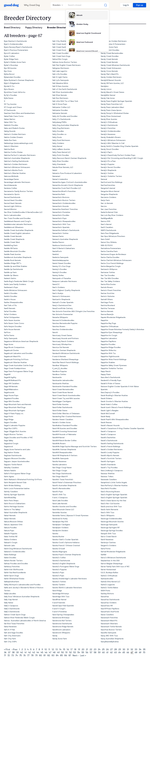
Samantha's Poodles (60, 215)
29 (119, 649)
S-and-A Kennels (59, 356)
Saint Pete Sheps (11, 501)
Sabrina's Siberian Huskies (15, 173)
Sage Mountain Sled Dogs (15, 407)
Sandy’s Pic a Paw (108, 161)
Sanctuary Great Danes (62, 335)
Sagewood (8, 446)
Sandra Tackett (58, 585)
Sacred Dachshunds (12, 197)
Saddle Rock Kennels (12, 260)
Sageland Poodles (11, 398)
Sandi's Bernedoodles (61, 488)
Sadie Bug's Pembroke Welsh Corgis (19, 281)
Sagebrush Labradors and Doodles (18, 353)
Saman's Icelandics (60, 179)
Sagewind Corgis (11, 443)
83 (53, 655)
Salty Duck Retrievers (61, 140)
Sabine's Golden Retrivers (15, 134)
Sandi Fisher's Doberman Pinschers (66, 482)
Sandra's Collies (59, 558)
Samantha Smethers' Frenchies (65, 209)
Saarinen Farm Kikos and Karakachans (19, 113)
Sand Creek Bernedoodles (63, 389)
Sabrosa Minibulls (11, 176)
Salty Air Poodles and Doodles (65, 116)
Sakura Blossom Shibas (13, 522)
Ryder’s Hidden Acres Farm (15, 62)
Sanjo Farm (105, 200)
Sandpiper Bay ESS (60, 522)
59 (99, 652)
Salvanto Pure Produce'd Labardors (67, 173)
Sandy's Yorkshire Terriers (111, 176)
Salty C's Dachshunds (61, 119)
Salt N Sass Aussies (60, 86)
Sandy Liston (106, 89)
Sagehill (7, 374)
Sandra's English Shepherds (63, 564)
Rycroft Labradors (11, 53)
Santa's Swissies (108, 296)
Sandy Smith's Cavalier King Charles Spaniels (119, 146)
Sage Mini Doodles (12, 401)
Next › (75, 655)
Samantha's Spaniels (61, 227)
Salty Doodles (58, 131)
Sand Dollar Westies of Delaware (66, 413)
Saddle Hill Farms (11, 248)
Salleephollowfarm (11, 582)
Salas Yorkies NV (10, 536)
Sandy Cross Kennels (109, 71)
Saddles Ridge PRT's (12, 263)
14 (60, 649)
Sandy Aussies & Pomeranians (113, 44)
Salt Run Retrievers (60, 98)
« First (7, 649)
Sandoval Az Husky (60, 519)
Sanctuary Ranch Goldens (63, 341)
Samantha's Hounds (60, 206)
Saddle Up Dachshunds (13, 269)
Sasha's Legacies (108, 585)
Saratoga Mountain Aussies (112, 522)
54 (78, 652)
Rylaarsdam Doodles (12, 77)
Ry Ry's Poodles (10, 95)
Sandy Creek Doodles (110, 56)
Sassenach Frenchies (109, 618)
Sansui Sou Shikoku (109, 242)
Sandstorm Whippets (61, 633)
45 (42, 652)
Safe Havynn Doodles (13, 326)
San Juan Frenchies (109, 209)
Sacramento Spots (12, 194)
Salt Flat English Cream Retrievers (66, 65)
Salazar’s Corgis (10, 542)
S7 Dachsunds (10, 110)
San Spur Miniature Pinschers (113, 236)
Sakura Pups (9, 531)
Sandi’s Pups (57, 492)
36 (5, 652)
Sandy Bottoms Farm (109, 47)
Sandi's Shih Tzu (59, 495)
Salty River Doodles (60, 161)
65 (123, 652)
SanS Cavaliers (107, 227)
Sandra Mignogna (59, 552)
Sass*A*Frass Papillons (110, 609)
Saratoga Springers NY (110, 528)
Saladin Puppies (10, 534)
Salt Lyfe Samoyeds (60, 80)
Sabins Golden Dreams (13, 137)
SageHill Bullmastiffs (12, 380)
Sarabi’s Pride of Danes (110, 383)
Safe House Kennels (12, 329)
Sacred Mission (10, 209)
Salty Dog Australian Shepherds (65, 125)
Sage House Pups (11, 395)
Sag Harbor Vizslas (11, 452)
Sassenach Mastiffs (109, 621)
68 (136, 652)
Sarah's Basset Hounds (110, 425)
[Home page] (11, 5)
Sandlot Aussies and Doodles (64, 506)
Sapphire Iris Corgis (109, 335)
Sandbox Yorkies (59, 374)
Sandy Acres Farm (59, 639)
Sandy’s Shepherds (108, 170)
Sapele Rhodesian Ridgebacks (113, 317)
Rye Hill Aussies (10, 68)
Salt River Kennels (59, 95)
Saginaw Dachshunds (13, 455)
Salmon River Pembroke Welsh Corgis (19, 618)
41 (26, 652)
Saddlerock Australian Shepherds (18, 257)
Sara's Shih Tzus (107, 512)
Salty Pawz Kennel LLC (61, 152)
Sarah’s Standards (108, 465)
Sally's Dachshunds (12, 609)
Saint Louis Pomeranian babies (17, 488)
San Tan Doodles (108, 275)
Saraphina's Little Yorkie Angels (114, 482)
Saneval (104, 179)
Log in (126, 5)
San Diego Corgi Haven (62, 468)
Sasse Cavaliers (107, 615)
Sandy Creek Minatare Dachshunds (115, 65)
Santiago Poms (107, 302)
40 (21, 652)
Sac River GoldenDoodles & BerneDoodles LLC (23, 212)
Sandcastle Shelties (60, 383)
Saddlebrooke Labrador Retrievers (18, 224)
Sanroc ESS (105, 221)
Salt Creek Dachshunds (62, 47)
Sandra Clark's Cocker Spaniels (65, 539)
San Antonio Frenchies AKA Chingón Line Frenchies (73, 311)
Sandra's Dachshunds (61, 561)
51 (66, 652)
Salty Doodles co (59, 134)
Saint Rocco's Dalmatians (14, 503)
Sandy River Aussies (109, 119)
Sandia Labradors (59, 465)
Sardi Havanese (107, 539)
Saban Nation (9, 119)
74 (16, 655)
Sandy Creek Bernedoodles (112, 53)
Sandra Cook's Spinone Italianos (66, 542)
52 (70, 652)
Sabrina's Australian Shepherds (17, 158)
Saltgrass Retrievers (60, 68)
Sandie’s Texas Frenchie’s (62, 479)
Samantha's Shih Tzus (61, 224)
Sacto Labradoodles (12, 215)
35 (144, 649)
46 (46, 652)
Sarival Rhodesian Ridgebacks (113, 552)
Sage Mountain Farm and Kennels (17, 404)
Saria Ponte (106, 549)
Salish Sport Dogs (11, 576)
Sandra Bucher (58, 536)
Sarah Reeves (106, 422)
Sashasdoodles (107, 579)
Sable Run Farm (10, 140)
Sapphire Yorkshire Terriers (112, 368)
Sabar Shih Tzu (10, 122)
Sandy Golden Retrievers (111, 77)
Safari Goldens (10, 314)
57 (91, 652)
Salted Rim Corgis (60, 59)
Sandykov (105, 86)
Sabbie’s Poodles (11, 125)
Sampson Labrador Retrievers (64, 281)
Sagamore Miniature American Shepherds (21, 341)
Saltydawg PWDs (59, 122)
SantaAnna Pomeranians (111, 248)
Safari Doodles (10, 311)
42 (29, 652)
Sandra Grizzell (58, 549)
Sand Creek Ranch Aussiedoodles (66, 395)
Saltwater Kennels (59, 113)
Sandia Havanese (59, 461)
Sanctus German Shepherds (64, 350)
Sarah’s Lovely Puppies (110, 452)
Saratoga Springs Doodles (112, 531)
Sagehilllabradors (11, 389)
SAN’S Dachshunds (108, 230)
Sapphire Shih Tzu (108, 353)
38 (13, 652)
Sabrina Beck (9, 149)
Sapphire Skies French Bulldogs (114, 359)
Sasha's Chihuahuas (109, 576)
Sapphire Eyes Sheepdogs (111, 332)
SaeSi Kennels (9, 308)
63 (115, 652)
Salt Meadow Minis (60, 83)
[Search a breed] (87, 5)
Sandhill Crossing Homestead (64, 431)
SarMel (103, 555)
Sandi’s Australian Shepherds (64, 485)
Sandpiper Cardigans (61, 525)
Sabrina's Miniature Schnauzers (17, 167)
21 (87, 649)
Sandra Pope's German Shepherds (66, 555)
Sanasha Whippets (60, 317)
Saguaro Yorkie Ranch (13, 465)
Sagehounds (9, 392)
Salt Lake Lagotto (59, 71)
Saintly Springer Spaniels (14, 495)
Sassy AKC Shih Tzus (109, 636)
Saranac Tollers (107, 476)
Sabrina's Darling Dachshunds (16, 161)
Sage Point (8, 416)
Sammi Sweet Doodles (61, 263)
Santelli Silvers (107, 299)
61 (107, 652)
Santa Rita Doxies (108, 284)
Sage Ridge (9, 419)
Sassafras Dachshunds (110, 600)
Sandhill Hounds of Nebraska (64, 434)
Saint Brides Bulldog (12, 485)
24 (99, 649)
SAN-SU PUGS (107, 245)
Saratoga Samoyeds (109, 525)
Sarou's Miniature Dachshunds (113, 558)
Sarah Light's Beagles (110, 410)
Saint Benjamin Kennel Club (15, 482)
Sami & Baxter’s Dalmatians (63, 248)
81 (45, 655)
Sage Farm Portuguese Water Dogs (18, 371)
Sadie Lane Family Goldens (15, 284)
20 (83, 649)
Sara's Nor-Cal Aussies (110, 503)
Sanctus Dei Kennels (60, 347)
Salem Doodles (10, 558)
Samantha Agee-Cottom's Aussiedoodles (69, 182)
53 (74, 652)
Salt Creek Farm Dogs (61, 56)
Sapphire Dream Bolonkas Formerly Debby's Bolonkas (122, 329)
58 (95, 652)
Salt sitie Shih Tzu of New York (65, 101)
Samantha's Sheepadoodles (64, 221)
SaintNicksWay (10, 498)
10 (46, 649)
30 (124, 649)
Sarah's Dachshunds (109, 440)
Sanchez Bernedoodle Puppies (65, 323)
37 (9, 652)
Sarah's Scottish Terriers (111, 458)
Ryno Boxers (9, 89)
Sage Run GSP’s (10, 428)
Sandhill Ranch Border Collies (64, 440)
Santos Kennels (107, 311)
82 (48, 655)
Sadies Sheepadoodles (13, 302)
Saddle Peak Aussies (12, 254)
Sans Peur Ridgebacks (110, 233)
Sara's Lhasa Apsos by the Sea (113, 501)
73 (12, 655)
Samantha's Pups (59, 218)
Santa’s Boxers (107, 287)
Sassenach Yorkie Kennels (111, 627)
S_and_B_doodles (59, 368)
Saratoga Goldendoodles (111, 519)
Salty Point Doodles (60, 155)
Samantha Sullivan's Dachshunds (65, 230)
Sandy (54, 636)
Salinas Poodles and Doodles (16, 564)
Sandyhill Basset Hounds (111, 80)
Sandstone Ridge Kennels (62, 627)
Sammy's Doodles (59, 269)
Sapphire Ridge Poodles (111, 347)
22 (91, 649)
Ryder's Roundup (11, 65)
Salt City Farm (10, 639)
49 (58, 652)
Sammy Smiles (58, 275)
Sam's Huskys (57, 293)
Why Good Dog (32, 5)
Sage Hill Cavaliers (11, 383)
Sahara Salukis (10, 470)
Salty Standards (59, 164)
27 (111, 649)
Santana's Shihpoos (109, 269)
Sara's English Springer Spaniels (114, 495)
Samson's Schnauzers (61, 296)
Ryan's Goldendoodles (13, 44)
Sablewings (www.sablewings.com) (18, 143)
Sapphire (104, 320)
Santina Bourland (108, 305)
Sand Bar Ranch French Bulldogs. (65, 362)
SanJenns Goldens (108, 197)
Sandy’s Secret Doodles (111, 167)
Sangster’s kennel (108, 188)
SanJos (104, 206)
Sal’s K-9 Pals (9, 630)
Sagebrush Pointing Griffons (16, 359)
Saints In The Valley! (12, 509)
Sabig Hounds (10, 131)
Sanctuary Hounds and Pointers (65, 338)
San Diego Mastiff (60, 476)
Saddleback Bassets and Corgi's (17, 221)
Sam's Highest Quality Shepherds (66, 290)
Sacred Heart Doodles (13, 200)
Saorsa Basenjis (107, 314)
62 (111, 652)
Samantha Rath (58, 194)
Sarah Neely (105, 416)
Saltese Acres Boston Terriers (64, 62)
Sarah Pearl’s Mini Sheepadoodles (115, 419)
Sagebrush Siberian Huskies (15, 362)
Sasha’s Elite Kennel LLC (110, 582)
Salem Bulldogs (10, 555)
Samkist (55, 254)
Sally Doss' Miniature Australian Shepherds (22, 597)
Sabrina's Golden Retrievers (15, 164)
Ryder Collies (9, 56)
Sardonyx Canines (108, 542)
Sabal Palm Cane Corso (14, 116)
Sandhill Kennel (58, 437)
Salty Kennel (57, 146)
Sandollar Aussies (59, 512)
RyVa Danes (8, 98)
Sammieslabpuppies (60, 260)
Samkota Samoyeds (60, 257)
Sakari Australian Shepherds (15, 512)
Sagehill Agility (10, 377)
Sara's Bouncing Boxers (110, 492)
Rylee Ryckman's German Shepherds (19, 80)
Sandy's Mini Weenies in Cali (113, 143)
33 (136, 649)
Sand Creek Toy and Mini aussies (66, 398)
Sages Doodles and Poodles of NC (18, 437)
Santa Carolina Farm (109, 251)
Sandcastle (57, 377)
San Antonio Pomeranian (62, 314)
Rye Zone (8, 71)
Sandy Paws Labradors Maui (112, 107)
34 (140, 649)
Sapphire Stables (108, 362)
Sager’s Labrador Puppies (14, 425)
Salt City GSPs (10, 642)
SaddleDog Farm (11, 245)
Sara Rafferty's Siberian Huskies (114, 485)
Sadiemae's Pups (11, 287)
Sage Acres (8, 344)
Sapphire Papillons (108, 341)
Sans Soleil (105, 239)
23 (95, 649)
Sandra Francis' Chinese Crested (66, 545)
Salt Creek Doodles (60, 50)
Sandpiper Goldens (60, 528)
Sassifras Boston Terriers (111, 630)
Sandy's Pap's (106, 152)
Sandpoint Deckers (60, 531)
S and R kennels (58, 603)
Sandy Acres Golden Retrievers (114, 41)
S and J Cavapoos (60, 498)
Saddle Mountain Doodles (15, 251)
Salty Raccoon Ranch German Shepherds (69, 158)
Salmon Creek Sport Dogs (15, 615)
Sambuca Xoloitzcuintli (62, 245)
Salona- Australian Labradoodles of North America (25, 621)
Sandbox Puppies (59, 371)
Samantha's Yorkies (60, 233)
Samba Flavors (58, 242)
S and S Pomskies (59, 612)
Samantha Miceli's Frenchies (64, 191)
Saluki (54, 170)
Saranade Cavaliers (109, 479)
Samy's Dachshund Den (62, 305)
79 (36, 655)
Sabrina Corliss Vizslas (13, 152)
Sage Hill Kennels (11, 386)
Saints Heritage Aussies (14, 506)
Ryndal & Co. (9, 86)
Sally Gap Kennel (11, 600)
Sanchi (55, 332)
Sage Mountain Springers (14, 410)
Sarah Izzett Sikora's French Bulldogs (116, 407)
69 (140, 652)
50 (62, 652)
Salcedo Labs (9, 545)
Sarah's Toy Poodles (109, 468)
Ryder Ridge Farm (11, 59)
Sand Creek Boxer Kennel (62, 392)
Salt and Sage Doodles (13, 633)
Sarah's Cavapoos (108, 431)
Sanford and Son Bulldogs (111, 182)
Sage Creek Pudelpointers (15, 368)
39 (17, 652)
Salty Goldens (58, 143)
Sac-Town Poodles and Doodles (17, 218)
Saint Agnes (9, 476)
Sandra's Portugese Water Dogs (65, 567)
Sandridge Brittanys (60, 594)
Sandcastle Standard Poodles (64, 386)
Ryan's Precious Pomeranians (16, 50)
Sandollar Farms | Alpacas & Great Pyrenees (70, 515)
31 (128, 649)
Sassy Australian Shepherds (112, 639)
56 (87, 652)
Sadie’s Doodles (10, 296)
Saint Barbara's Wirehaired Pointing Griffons (23, 479)
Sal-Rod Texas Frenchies (14, 624)
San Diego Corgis (59, 470)
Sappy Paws (106, 374)
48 (54, 652)
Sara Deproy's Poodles (110, 392)
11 (49, 649)
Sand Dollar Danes (59, 410)
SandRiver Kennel (59, 600)
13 (56, 649)
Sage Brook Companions (14, 347)
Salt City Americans (12, 636)
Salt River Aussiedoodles (62, 92)
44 (38, 652)
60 (103, 652)
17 (71, 649)
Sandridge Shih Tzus (60, 597)
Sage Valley (8, 440)
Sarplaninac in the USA (110, 561)
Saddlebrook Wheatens (14, 227)
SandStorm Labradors (61, 630)
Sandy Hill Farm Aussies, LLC (112, 83)
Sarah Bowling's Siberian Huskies (114, 395)
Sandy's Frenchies (108, 128)
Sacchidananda (10, 185)
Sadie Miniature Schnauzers (15, 290)
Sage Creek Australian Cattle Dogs (19, 365)
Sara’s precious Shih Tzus (111, 506)
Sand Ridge (57, 591)
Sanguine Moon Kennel (110, 191)
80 (40, 655)
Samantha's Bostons (60, 197)
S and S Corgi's (58, 609)
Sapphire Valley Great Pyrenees (114, 365)
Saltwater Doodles (60, 110)
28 (115, 649)
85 (61, 655)
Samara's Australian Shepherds (65, 239)
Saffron (7, 332)
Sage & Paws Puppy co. (14, 413)
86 (65, 655)
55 (83, 652)
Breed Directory (12, 27)
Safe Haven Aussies (12, 320)
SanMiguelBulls (107, 218)
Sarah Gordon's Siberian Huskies (114, 401)
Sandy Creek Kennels (109, 59)
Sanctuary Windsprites (62, 344)
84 (57, 655)
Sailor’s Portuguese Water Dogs (17, 473)
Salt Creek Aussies (60, 44)
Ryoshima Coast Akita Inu (14, 92)
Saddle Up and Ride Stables (15, 266)
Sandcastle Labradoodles (63, 380)
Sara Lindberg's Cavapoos (112, 470)
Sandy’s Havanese (108, 134)
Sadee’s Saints (10, 278)
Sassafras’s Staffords (110, 612)
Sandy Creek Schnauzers (111, 68)
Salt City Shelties (59, 41)
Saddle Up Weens (11, 275)
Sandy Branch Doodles (110, 50)
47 (50, 652)
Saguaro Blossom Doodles (15, 458)
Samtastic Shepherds (61, 299)
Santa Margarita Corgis (111, 266)
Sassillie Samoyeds (108, 633)
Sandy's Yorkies (107, 173)
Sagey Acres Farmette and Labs (17, 449)
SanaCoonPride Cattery (62, 308)
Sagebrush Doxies (11, 350)
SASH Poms (105, 591)
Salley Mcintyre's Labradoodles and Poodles (22, 585)
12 (53, 649)
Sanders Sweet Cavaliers (62, 419)
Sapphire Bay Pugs (108, 323)
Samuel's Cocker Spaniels (63, 302)
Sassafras (105, 597)
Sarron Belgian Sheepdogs (112, 564)
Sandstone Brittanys (61, 618)
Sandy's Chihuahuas (109, 122)
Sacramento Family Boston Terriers (18, 191)
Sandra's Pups (58, 572)
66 (128, 652)
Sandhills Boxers (59, 443)
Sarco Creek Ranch (109, 536)
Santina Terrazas (108, 308)
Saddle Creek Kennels (13, 236)
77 (28, 655)
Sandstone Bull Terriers (62, 621)
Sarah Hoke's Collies (109, 404)
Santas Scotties (107, 293)
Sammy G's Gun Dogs (61, 266)
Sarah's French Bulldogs (110, 446)
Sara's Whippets (108, 515)
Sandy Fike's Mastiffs (110, 74)
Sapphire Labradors (109, 338)
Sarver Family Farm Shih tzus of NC (115, 567)
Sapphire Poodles (108, 344)
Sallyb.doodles (10, 594)
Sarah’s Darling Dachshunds (112, 443)
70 (144, 652)
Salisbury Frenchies (12, 567)
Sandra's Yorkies (59, 582)
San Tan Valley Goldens (110, 281)
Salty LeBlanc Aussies (61, 149)
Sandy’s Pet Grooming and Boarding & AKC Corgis (122, 158)
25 (103, 649)
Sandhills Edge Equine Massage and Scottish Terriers (74, 446)
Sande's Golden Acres (61, 422)
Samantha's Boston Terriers (63, 200)
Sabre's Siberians (11, 146)
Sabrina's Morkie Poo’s (13, 170)
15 (64, 649)
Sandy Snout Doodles (110, 149)
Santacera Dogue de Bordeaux (113, 254)
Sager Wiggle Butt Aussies (15, 431)
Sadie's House (10, 299)
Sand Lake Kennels (59, 503)
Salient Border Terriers (13, 561)
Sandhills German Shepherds (64, 449)
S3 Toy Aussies (10, 104)
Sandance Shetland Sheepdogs (65, 359)
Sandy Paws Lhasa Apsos (111, 110)
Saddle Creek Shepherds (14, 239)
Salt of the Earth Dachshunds (64, 89)
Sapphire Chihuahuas (110, 326)
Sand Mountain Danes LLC (63, 509)
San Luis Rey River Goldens (112, 215)
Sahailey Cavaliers (11, 468)
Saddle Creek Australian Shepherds (18, 230)
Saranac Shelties (108, 473)
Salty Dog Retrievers (61, 128)
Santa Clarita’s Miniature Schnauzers (116, 260)
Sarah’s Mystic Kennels (110, 455)
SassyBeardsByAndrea (110, 642)
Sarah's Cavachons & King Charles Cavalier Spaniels (122, 428)
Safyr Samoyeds (10, 338)
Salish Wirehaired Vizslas (14, 579)
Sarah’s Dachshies (108, 437)
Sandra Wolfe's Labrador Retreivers (67, 588)
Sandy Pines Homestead (111, 116)
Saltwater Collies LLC (61, 107)
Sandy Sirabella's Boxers (111, 137)
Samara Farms (58, 236)
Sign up (139, 5)
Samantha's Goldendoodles (64, 203)
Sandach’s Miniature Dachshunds (66, 353)
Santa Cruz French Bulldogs (112, 263)
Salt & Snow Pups (59, 104)
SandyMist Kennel (108, 95)
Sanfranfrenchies (108, 185)
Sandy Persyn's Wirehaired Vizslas (115, 113)
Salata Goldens (10, 539)
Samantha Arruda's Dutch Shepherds (67, 185)
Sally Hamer (8, 603)
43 (33, 652)
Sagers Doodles (10, 422)
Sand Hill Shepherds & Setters (64, 455)
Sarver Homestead (108, 569)
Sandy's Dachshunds (109, 125)
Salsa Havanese (10, 627)
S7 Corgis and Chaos (13, 107)
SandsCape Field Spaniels (63, 606)
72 (8, 655)
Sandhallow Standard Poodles (64, 425)
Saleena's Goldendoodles (14, 552)
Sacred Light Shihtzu (13, 206)
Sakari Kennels (10, 515)
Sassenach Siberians (109, 624)
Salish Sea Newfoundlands (15, 572)
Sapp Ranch (106, 371)
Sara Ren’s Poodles (108, 488)
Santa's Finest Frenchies (111, 290)
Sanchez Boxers (58, 326)
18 (75, 649)
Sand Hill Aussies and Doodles (64, 428)
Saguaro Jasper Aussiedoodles (17, 461)
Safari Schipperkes (12, 317)
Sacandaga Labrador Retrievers (17, 182)
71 (5, 655)
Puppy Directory (33, 27)
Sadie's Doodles (10, 293)
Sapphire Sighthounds (110, 356)
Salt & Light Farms (60, 77)
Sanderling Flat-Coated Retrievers (66, 416)
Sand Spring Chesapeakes (63, 615)
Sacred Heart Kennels (13, 203)
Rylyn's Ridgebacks (12, 83)
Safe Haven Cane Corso (14, 323)
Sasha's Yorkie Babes (109, 588)
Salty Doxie (57, 137)
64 (119, 652)
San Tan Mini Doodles (110, 278)
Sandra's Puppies (59, 569)
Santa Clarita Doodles (110, 257)
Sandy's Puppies (107, 164)
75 (20, 655)
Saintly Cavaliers (11, 492)
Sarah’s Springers (108, 461)
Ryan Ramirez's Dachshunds (15, 41)
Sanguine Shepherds (109, 194)
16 (68, 649)
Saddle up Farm (10, 272)
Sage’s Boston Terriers (13, 434)
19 (79, 649)
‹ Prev (14, 649)
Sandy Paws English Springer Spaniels (116, 101)
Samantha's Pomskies (61, 212)
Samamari (56, 176)
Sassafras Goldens (109, 603)
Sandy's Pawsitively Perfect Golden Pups (118, 155)
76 (24, 655)
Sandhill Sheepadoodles (62, 452)
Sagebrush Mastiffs (12, 356)
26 (107, 649)
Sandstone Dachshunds (62, 624)
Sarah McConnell (108, 413)
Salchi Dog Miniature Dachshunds (18, 549)
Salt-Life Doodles (59, 74)
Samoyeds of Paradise (61, 278)
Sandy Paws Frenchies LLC (112, 104)
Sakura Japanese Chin (13, 525)
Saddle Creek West (12, 242)
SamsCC (56, 284)
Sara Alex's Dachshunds (110, 377)
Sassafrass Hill (107, 606)
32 (132, 649)
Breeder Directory (57, 27)
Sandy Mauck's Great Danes (112, 92)
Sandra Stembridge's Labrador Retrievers (69, 579)
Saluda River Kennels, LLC (62, 167)
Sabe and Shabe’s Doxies (14, 128)
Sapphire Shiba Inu (108, 350)
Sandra (55, 534)
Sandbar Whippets (60, 365)
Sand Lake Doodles (60, 501)
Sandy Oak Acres (108, 98)
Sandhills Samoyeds (60, 458)
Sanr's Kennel (106, 224)
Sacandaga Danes (11, 179)
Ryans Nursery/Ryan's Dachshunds (18, 47)
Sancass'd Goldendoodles (63, 320)
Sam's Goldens (58, 287)
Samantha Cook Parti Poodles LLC (66, 188)
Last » (83, 655)
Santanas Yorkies (108, 272)
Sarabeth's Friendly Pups (111, 380)
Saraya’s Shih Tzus (108, 534)
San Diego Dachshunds (62, 473)
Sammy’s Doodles (59, 272)
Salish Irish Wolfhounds (13, 569)
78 (32, 655)
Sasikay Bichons (107, 594)
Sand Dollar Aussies (60, 404)
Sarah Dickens (106, 398)
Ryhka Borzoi (9, 74)
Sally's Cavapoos (11, 606)
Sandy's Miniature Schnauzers (113, 140)
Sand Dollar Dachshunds (62, 407)
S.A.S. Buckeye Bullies (109, 572)
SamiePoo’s (57, 251)
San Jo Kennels (107, 203)
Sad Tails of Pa (10, 305)
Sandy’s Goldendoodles (111, 131)
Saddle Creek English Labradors (17, 233)
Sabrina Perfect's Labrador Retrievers (20, 155)
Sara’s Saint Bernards (109, 509)
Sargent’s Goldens (108, 545)
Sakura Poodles (10, 528)
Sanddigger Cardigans (61, 401)
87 (70, 655)
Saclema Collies (10, 188)
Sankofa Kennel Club (109, 212)
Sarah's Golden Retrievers (112, 449)
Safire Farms (9, 335)
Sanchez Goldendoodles (62, 329)
